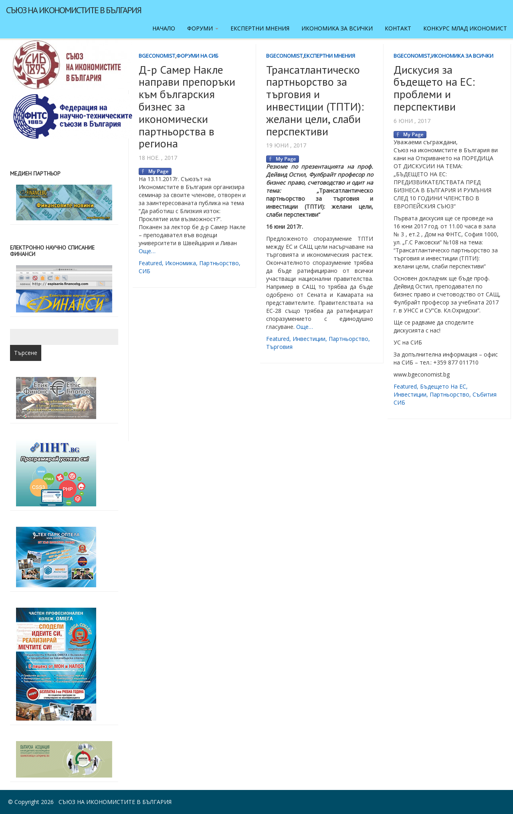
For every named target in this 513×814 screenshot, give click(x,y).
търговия (279, 347)
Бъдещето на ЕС (443, 386)
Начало (163, 28)
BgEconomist (157, 55)
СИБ (144, 271)
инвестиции (309, 339)
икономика (180, 263)
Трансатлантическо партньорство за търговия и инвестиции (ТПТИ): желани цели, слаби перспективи (315, 100)
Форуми (202, 28)
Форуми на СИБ (197, 55)
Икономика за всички (337, 28)
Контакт (398, 28)
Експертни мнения (259, 28)
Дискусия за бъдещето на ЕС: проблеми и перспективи (434, 88)
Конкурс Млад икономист (465, 28)
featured (150, 263)
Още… (147, 251)
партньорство (219, 263)
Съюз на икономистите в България (73, 10)
